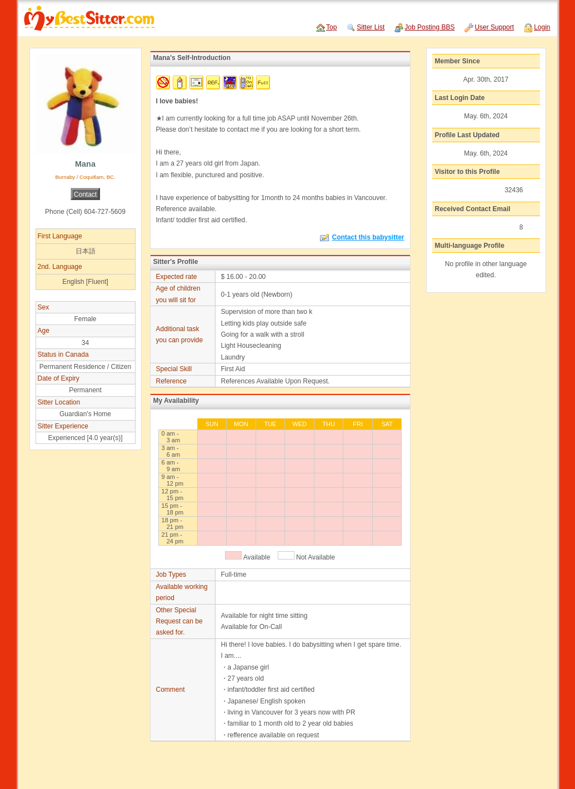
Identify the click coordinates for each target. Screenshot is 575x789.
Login (542, 27)
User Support (494, 27)
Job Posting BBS (429, 27)
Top (331, 27)
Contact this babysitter (362, 237)
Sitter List (370, 27)
